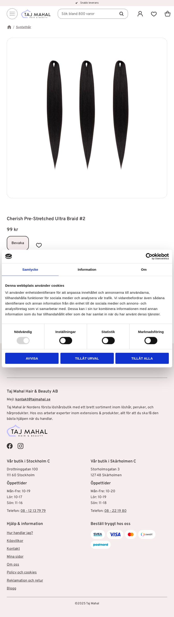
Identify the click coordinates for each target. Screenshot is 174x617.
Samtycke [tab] (30, 269)
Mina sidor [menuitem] (15, 557)
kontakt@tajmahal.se (32, 399)
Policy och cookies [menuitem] (22, 572)
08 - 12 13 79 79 (33, 511)
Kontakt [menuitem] (13, 549)
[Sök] (121, 13)
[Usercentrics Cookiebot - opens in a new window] (149, 256)
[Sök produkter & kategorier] (93, 13)
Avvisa (32, 358)
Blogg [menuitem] (11, 588)
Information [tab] (87, 269)
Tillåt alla (142, 358)
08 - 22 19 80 (115, 511)
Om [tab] (144, 269)
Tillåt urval (87, 358)
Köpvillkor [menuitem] (15, 541)
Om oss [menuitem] (13, 564)
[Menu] (12, 13)
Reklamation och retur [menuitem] (25, 580)
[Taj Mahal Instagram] (20, 446)
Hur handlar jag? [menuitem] (20, 533)
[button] (154, 13)
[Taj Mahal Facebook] (9, 446)
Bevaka (17, 243)
